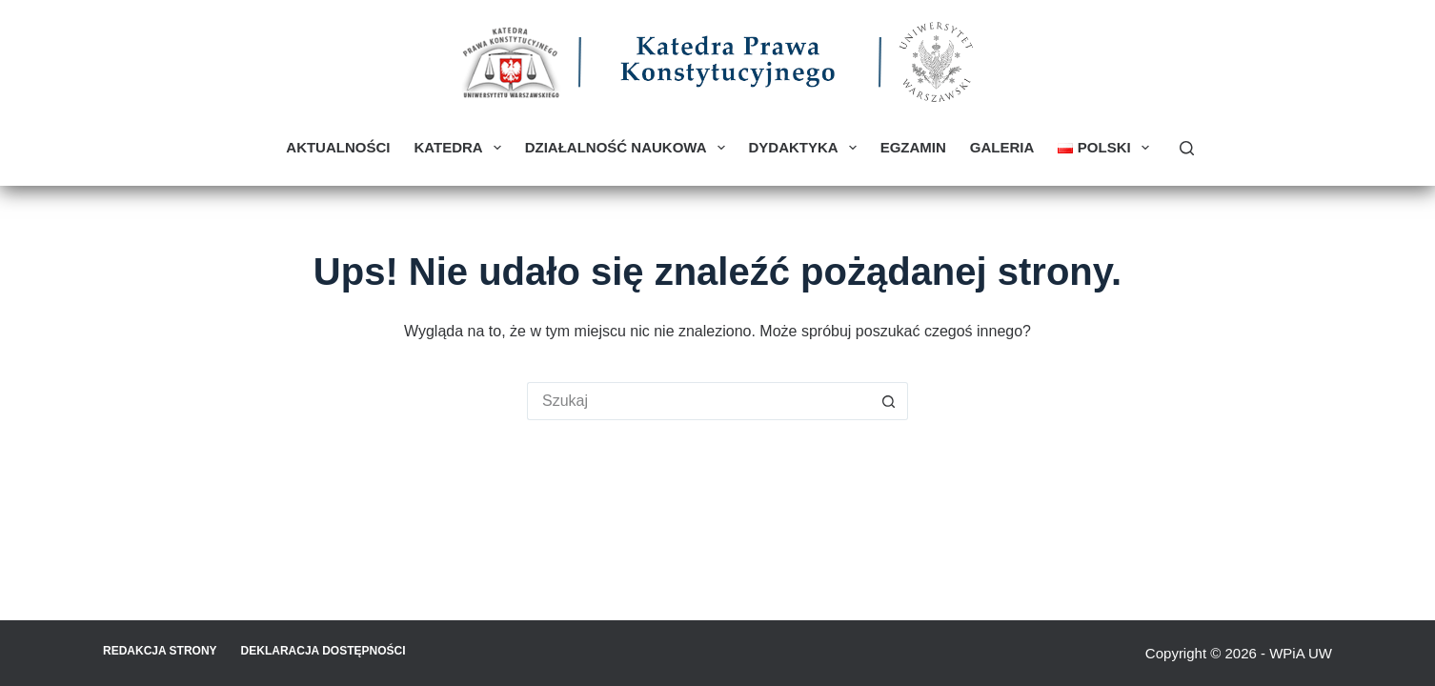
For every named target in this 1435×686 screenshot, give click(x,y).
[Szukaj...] (698, 401)
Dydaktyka (806, 147)
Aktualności (338, 147)
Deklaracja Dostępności (323, 650)
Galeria (1002, 147)
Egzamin (913, 147)
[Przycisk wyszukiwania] (889, 401)
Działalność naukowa (629, 147)
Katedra (461, 147)
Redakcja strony (160, 650)
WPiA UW (1300, 653)
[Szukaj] (1187, 148)
